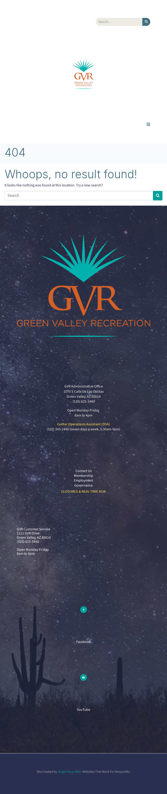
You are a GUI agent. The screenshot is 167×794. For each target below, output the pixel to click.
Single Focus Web (69, 772)
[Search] (146, 22)
